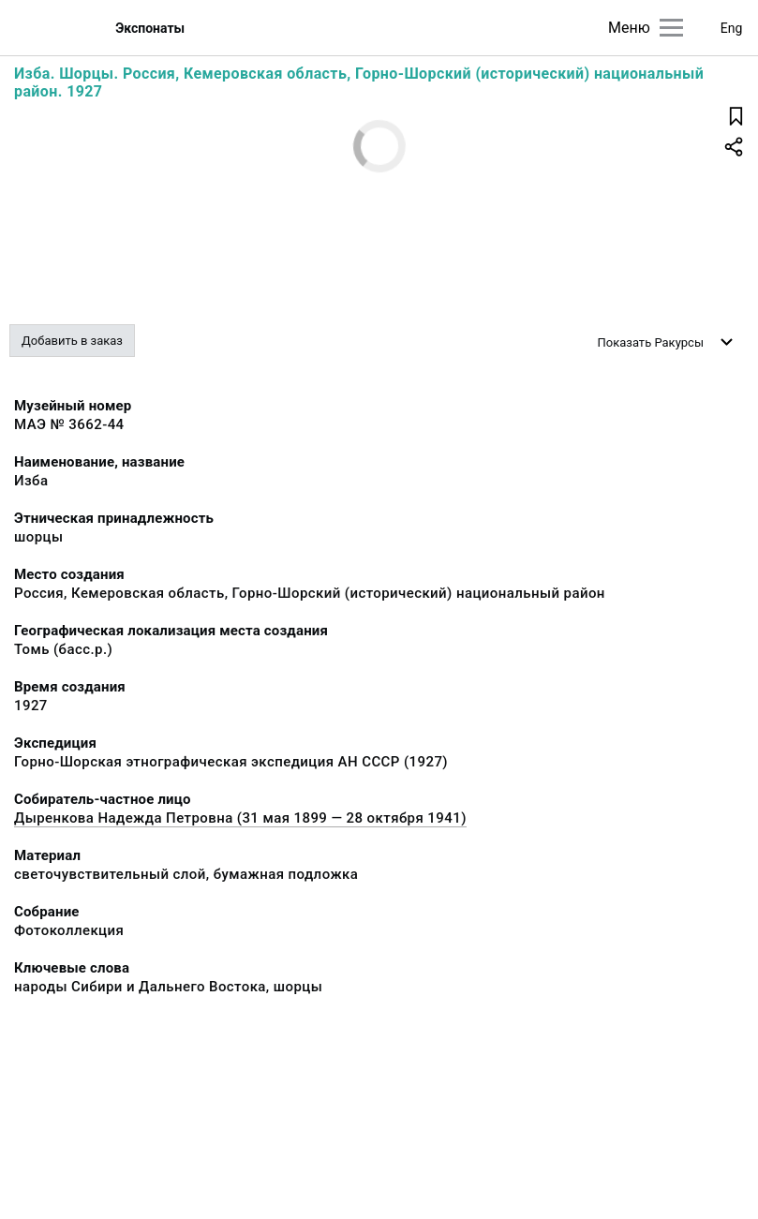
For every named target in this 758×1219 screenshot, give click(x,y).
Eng (732, 28)
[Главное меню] (671, 27)
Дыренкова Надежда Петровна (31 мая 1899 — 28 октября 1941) (240, 818)
